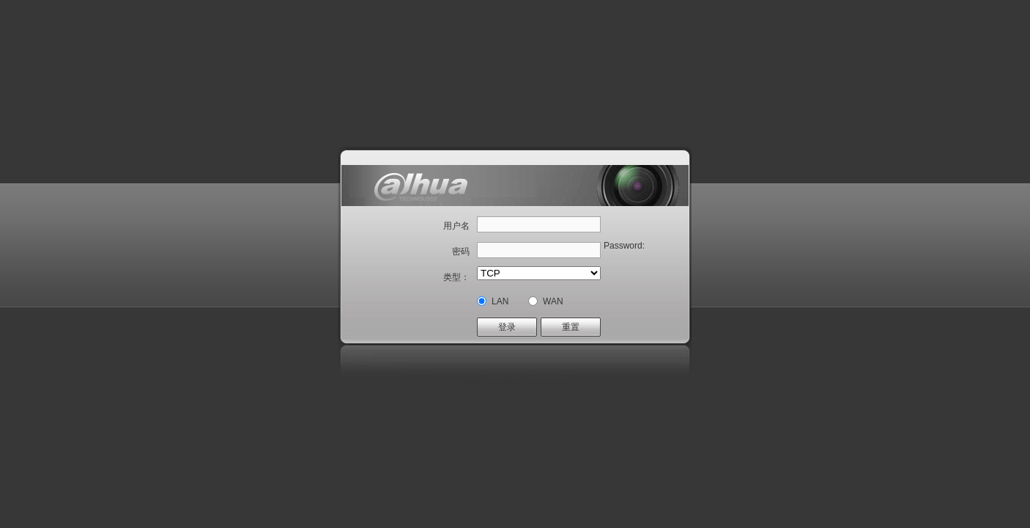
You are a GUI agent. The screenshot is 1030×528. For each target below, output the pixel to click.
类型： (456, 277)
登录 (507, 327)
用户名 (456, 226)
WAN (553, 301)
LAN (500, 301)
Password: (624, 246)
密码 (461, 251)
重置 (570, 327)
